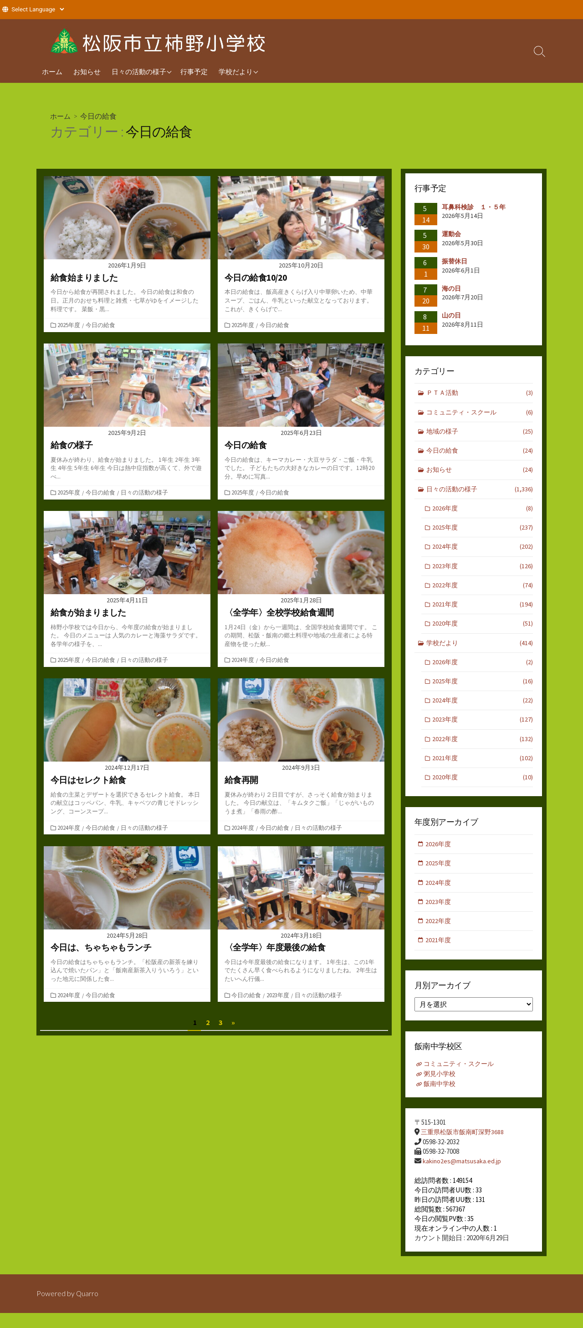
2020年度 (483, 631)
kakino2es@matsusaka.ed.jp (462, 1175)
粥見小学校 (441, 1089)
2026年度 (483, 512)
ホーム (52, 71)
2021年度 (483, 611)
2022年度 (483, 591)
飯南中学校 (441, 1099)
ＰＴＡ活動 (480, 394)
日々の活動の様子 (139, 71)
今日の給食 (101, 324)
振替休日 (458, 261)
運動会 (451, 234)
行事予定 (194, 71)
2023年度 (278, 995)
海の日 (451, 288)
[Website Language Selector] (38, 9)
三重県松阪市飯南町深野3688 (465, 1147)
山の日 (451, 315)
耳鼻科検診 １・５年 (474, 207)
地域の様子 (480, 433)
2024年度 (243, 659)
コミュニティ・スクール (480, 413)
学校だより (236, 71)
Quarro (87, 1308)
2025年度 (69, 324)
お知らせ (87, 71)
